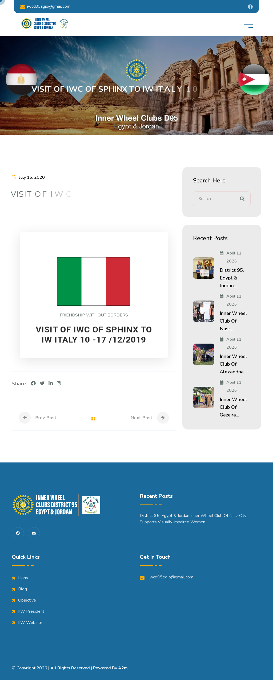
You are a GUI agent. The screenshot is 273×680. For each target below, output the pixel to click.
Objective (27, 600)
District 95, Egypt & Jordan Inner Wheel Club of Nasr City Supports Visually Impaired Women (193, 519)
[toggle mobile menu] (248, 25)
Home (24, 578)
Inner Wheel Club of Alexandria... (233, 364)
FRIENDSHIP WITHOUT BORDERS (94, 315)
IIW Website (30, 622)
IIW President (31, 611)
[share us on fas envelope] (34, 533)
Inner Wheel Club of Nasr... (233, 321)
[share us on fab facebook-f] (18, 533)
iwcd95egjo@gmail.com (45, 6)
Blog (22, 589)
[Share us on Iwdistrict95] (250, 6)
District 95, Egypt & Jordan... (232, 278)
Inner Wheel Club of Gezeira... (233, 407)
